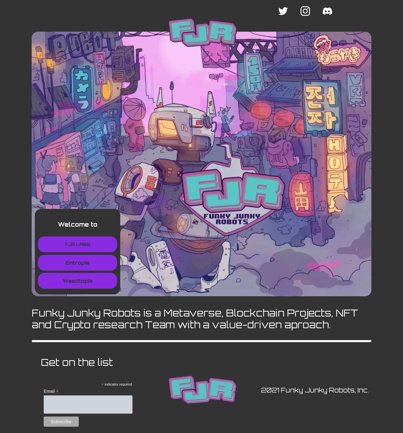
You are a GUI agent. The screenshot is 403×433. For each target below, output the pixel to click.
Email (51, 391)
